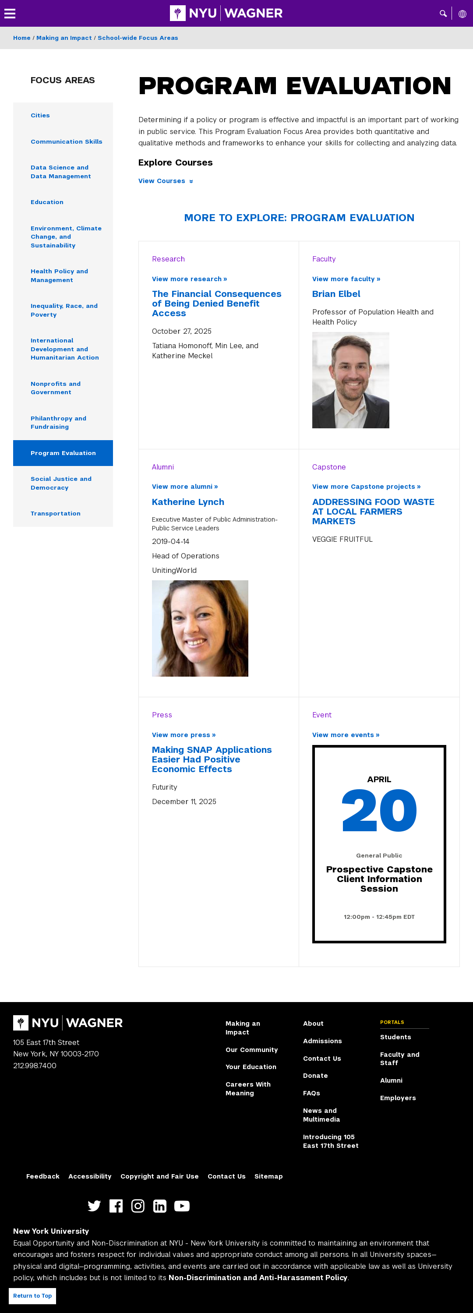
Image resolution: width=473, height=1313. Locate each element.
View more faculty (343, 279)
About (313, 1023)
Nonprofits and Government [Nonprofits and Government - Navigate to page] (56, 390)
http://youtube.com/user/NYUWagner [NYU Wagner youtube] (183, 1206)
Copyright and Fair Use (159, 1176)
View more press (181, 735)
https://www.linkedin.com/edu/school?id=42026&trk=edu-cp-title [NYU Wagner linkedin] (161, 1206)
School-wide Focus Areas (138, 38)
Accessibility (90, 1176)
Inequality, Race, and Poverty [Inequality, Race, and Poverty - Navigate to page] (66, 312)
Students (395, 1037)
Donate (315, 1076)
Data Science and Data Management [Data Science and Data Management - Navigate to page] (62, 172)
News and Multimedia (321, 1115)
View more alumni (182, 487)
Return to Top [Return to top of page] (32, 1295)
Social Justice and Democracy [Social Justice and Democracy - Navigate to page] (62, 486)
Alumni (391, 1080)
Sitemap (268, 1176)
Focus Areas (63, 80)
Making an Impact (64, 38)
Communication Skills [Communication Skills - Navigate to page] (67, 141)
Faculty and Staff (400, 1059)
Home (22, 38)
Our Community (252, 1050)
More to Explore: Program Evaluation (299, 217)
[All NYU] (462, 13)
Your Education (251, 1067)
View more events (343, 735)
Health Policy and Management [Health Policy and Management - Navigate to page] (60, 276)
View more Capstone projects (363, 487)
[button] (443, 13)
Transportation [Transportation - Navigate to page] (56, 517)
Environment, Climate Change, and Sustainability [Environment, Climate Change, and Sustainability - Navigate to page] (67, 238)
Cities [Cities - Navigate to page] (40, 115)
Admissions (322, 1041)
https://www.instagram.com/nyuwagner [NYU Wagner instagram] (140, 1206)
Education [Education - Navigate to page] (47, 203)
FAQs (311, 1093)
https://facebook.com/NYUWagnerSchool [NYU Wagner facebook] (118, 1206)
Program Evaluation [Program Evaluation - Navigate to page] (64, 456)
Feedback (43, 1176)
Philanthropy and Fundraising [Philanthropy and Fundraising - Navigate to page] (59, 425)
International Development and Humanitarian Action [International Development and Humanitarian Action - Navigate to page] (65, 351)
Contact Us (322, 1058)
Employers (398, 1098)
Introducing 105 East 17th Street (331, 1141)
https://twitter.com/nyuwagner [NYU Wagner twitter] (96, 1206)
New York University (51, 1231)
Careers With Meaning (248, 1088)
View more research (187, 279)
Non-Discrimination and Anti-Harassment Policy (258, 1277)
